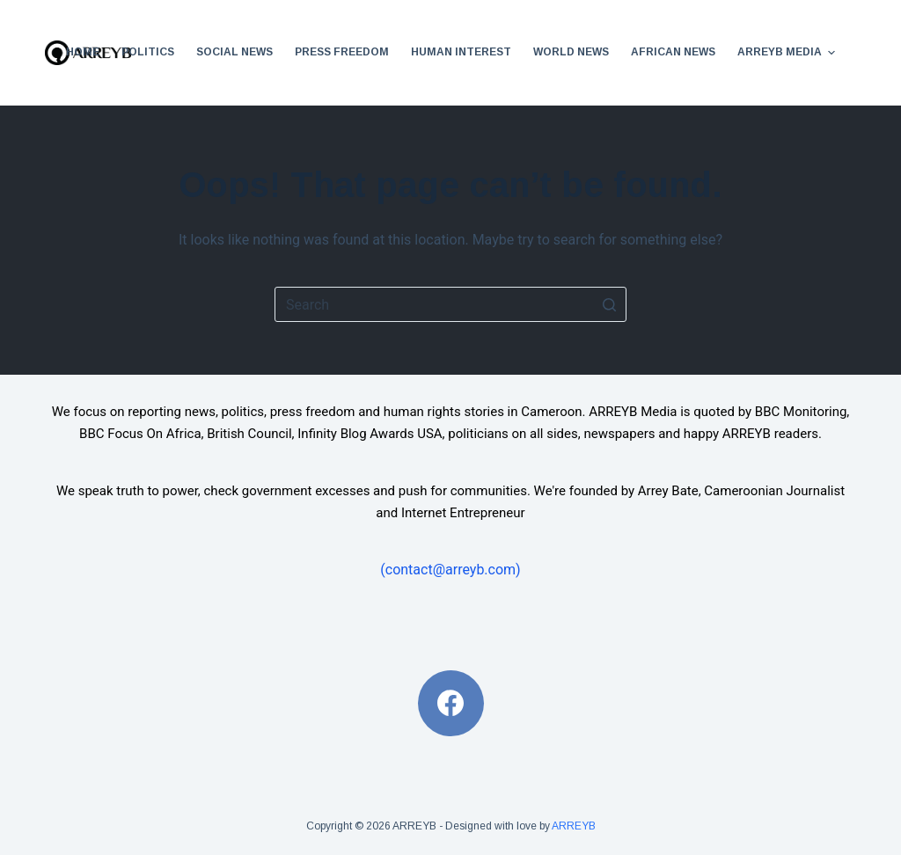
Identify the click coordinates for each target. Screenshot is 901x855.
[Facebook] (451, 703)
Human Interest (461, 52)
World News (571, 52)
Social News (234, 52)
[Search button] (608, 304)
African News (673, 52)
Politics (147, 52)
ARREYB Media (788, 53)
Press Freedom (342, 52)
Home (82, 52)
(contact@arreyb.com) (450, 569)
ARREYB (574, 826)
